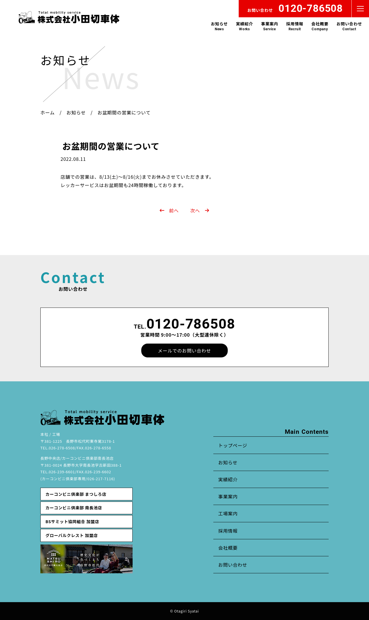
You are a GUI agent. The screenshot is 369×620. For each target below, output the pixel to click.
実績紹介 (244, 26)
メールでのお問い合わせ (184, 350)
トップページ (232, 445)
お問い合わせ (349, 26)
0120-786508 (190, 324)
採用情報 (294, 26)
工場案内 (228, 513)
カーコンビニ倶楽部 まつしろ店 (76, 494)
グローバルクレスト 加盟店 (72, 535)
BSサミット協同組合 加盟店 (72, 521)
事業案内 (269, 26)
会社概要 (319, 26)
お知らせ (219, 26)
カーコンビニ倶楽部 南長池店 (74, 507)
